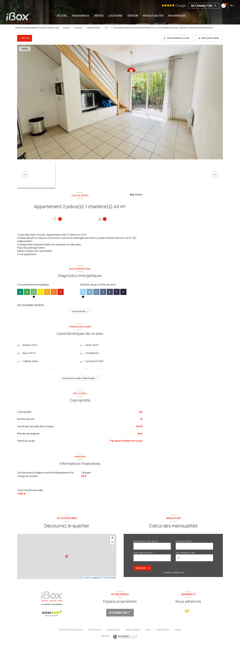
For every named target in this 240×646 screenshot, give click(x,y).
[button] (215, 175)
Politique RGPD (163, 631)
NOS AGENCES (80, 15)
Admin (148, 631)
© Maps (96, 579)
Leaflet (86, 579)
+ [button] (112, 539)
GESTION (132, 15)
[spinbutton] (194, 558)
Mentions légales (133, 631)
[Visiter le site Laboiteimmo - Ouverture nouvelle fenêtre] (125, 638)
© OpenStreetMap (109, 579)
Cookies (178, 631)
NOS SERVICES (177, 15)
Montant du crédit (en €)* (145, 542)
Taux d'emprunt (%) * (186, 554)
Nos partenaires (113, 631)
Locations (115, 15)
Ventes (98, 15)
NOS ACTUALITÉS (153, 15)
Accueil (62, 15)
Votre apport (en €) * (143, 554)
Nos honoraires (94, 631)
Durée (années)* (184, 542)
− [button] (112, 543)
